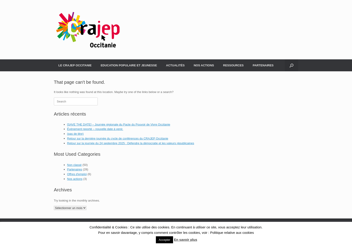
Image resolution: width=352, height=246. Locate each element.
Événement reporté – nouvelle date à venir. (95, 129)
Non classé (74, 165)
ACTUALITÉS (175, 65)
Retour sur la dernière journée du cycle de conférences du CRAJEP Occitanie (117, 138)
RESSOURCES (233, 65)
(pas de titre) (75, 133)
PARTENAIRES (263, 65)
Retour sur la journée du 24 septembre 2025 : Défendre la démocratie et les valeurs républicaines (130, 143)
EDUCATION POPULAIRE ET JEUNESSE (129, 65)
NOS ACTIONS (204, 65)
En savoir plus (185, 239)
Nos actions (75, 179)
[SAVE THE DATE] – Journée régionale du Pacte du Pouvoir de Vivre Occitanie (118, 124)
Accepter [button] (164, 239)
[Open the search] (291, 65)
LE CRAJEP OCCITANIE (75, 65)
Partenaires (74, 169)
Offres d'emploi (77, 174)
